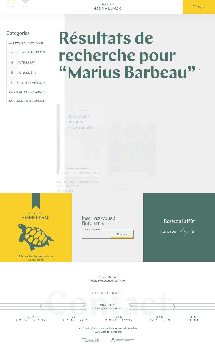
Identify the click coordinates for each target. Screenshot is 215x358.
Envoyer (122, 234)
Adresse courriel (92, 229)
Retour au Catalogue (28, 43)
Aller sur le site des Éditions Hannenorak (35, 258)
